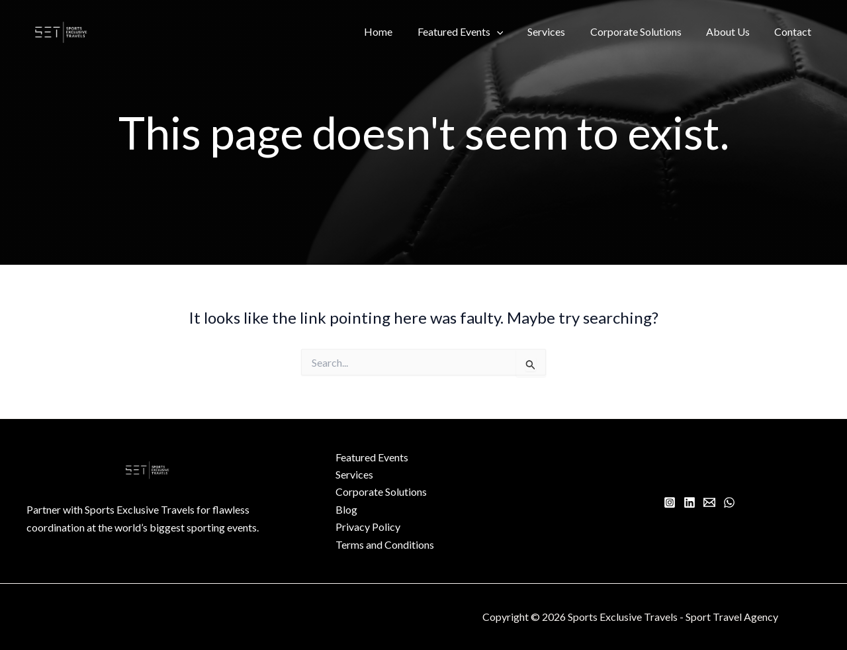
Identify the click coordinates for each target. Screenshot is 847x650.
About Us (733, 31)
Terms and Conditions (384, 544)
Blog (346, 509)
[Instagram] (670, 502)
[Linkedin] (689, 502)
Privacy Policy (367, 526)
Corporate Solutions (644, 31)
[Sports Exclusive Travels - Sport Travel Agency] (61, 30)
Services (559, 31)
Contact (794, 31)
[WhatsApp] (729, 502)
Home (397, 31)
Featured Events (476, 32)
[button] (512, 32)
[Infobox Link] (147, 525)
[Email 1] (709, 502)
